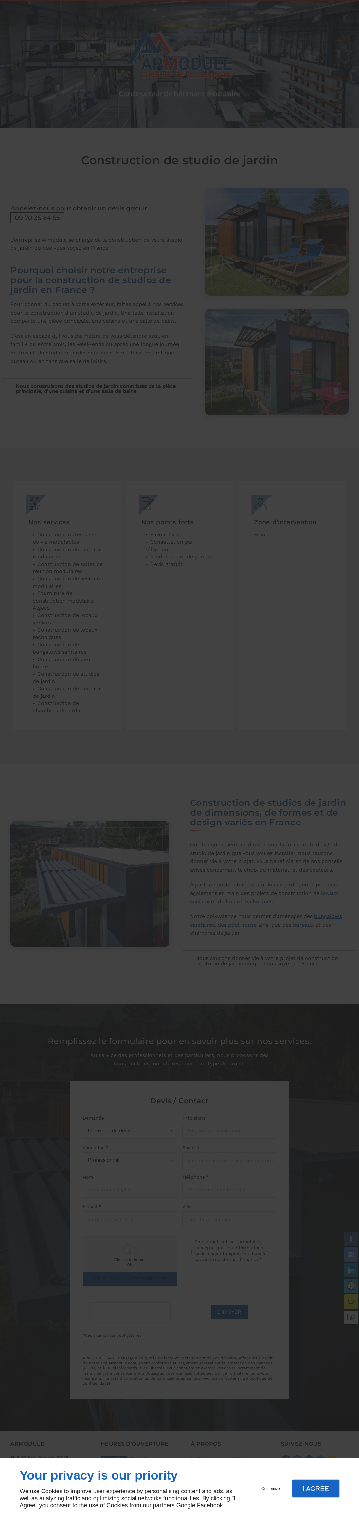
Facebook (210, 1505)
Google (185, 1505)
